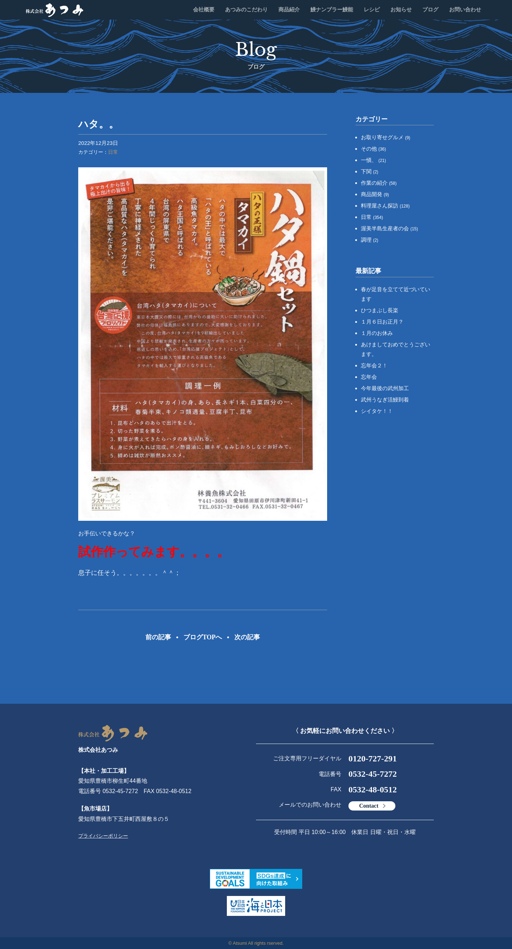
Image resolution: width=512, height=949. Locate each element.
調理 (369, 240)
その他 (373, 149)
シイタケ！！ (377, 411)
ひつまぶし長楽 (379, 310)
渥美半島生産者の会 (389, 228)
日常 (113, 152)
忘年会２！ (374, 365)
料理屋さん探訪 (385, 206)
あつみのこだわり (246, 9)
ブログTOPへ (202, 637)
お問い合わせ (465, 9)
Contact (368, 806)
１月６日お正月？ (382, 322)
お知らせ (401, 9)
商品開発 (375, 194)
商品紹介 (289, 9)
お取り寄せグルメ (385, 137)
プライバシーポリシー (103, 836)
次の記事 (247, 637)
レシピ (372, 9)
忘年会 (369, 377)
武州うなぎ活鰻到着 (385, 400)
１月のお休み (377, 333)
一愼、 (373, 160)
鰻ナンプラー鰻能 (331, 9)
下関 (369, 171)
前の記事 (158, 637)
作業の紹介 (379, 183)
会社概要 (203, 9)
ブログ (430, 9)
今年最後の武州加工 (385, 388)
